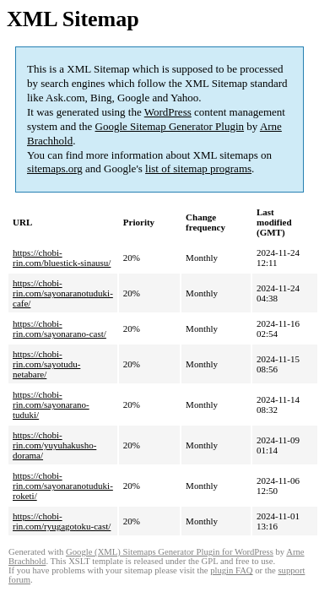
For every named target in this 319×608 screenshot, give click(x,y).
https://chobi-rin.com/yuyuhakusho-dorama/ (54, 445)
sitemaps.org (55, 168)
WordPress (168, 112)
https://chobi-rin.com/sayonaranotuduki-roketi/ (63, 485)
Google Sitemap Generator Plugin (170, 126)
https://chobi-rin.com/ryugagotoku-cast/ (62, 521)
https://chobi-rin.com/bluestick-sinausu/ (62, 257)
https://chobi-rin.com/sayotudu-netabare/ (46, 364)
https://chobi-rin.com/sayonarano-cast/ (59, 328)
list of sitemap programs (198, 168)
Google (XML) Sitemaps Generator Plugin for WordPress (169, 551)
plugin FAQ (231, 570)
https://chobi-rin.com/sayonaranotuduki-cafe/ (63, 293)
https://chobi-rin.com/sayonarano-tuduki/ (51, 404)
